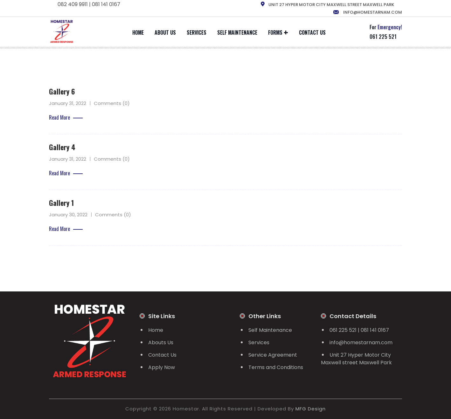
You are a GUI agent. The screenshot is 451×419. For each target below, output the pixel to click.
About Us (165, 32)
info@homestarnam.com (367, 12)
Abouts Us (160, 342)
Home (138, 32)
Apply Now (161, 367)
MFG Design (310, 408)
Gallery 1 (61, 203)
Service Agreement (272, 355)
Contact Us (312, 32)
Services (196, 32)
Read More (66, 117)
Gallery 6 (62, 91)
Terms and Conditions (275, 367)
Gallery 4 (62, 147)
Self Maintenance (237, 32)
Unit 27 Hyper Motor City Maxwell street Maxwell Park (356, 358)
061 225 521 (383, 36)
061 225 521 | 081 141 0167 (359, 330)
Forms (275, 32)
